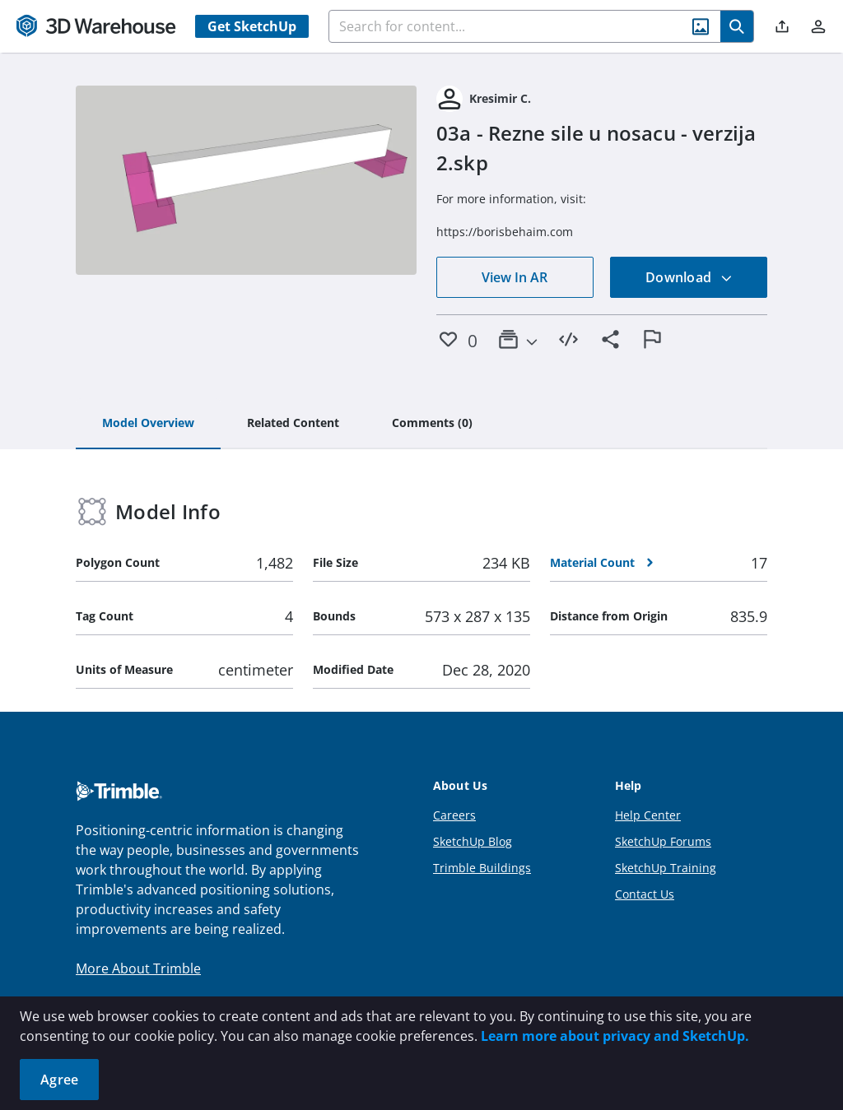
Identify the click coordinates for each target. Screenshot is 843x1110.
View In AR (514, 277)
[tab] (148, 423)
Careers (454, 815)
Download (689, 277)
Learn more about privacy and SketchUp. (615, 1036)
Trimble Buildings (482, 867)
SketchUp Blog (472, 841)
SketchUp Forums (663, 841)
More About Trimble (138, 968)
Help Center (648, 815)
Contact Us (644, 894)
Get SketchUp (251, 26)
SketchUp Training (665, 867)
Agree (59, 1080)
